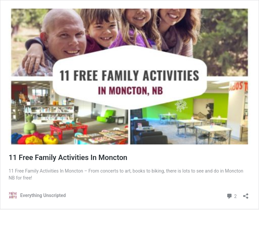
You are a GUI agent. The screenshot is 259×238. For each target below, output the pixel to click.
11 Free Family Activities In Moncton (68, 157)
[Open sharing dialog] (245, 194)
